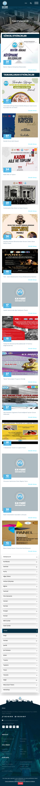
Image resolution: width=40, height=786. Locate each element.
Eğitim (20, 586)
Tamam (20, 784)
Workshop (20, 690)
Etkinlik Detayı (32, 70)
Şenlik (20, 645)
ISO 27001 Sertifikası (25, 769)
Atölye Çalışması (20, 581)
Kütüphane (4, 749)
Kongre (20, 611)
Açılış (20, 572)
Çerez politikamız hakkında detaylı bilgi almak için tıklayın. (20, 782)
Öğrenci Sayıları (24, 766)
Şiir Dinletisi (20, 650)
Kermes (20, 606)
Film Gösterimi (20, 596)
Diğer (20, 680)
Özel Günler (20, 626)
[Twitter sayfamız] (7, 727)
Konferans (20, 562)
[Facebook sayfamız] (3, 727)
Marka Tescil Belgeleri (7, 764)
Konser (20, 616)
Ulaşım (21, 749)
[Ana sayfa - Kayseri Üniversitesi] (4, 4)
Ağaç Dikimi (20, 577)
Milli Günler (20, 621)
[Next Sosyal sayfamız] (17, 727)
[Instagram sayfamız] (10, 727)
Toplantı (20, 665)
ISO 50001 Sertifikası (7, 771)
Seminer (20, 567)
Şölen (20, 655)
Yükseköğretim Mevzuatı (8, 739)
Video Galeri (23, 751)
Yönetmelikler (23, 739)
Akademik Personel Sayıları (8, 766)
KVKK (3, 769)
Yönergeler (4, 741)
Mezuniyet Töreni (20, 685)
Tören (20, 670)
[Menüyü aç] (36, 3)
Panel (20, 631)
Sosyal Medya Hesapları (26, 762)
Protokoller (22, 741)
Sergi (20, 636)
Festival (20, 591)
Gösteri (20, 601)
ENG (26, 3)
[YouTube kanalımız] (14, 727)
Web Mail (22, 754)
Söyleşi (20, 641)
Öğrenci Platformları (7, 754)
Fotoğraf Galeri (5, 751)
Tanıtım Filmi (5, 762)
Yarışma (20, 675)
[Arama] (31, 3)
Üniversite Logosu (24, 764)
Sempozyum (20, 557)
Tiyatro (20, 660)
